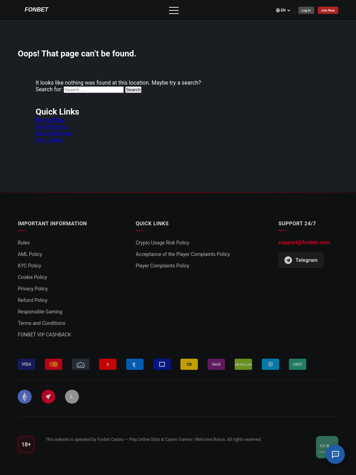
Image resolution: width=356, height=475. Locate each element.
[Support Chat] (335, 454)
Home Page (49, 120)
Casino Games (53, 133)
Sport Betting (51, 126)
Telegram (300, 260)
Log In (302, 10)
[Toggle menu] (171, 10)
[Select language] (277, 10)
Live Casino (49, 140)
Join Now (326, 10)
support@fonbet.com (304, 242)
